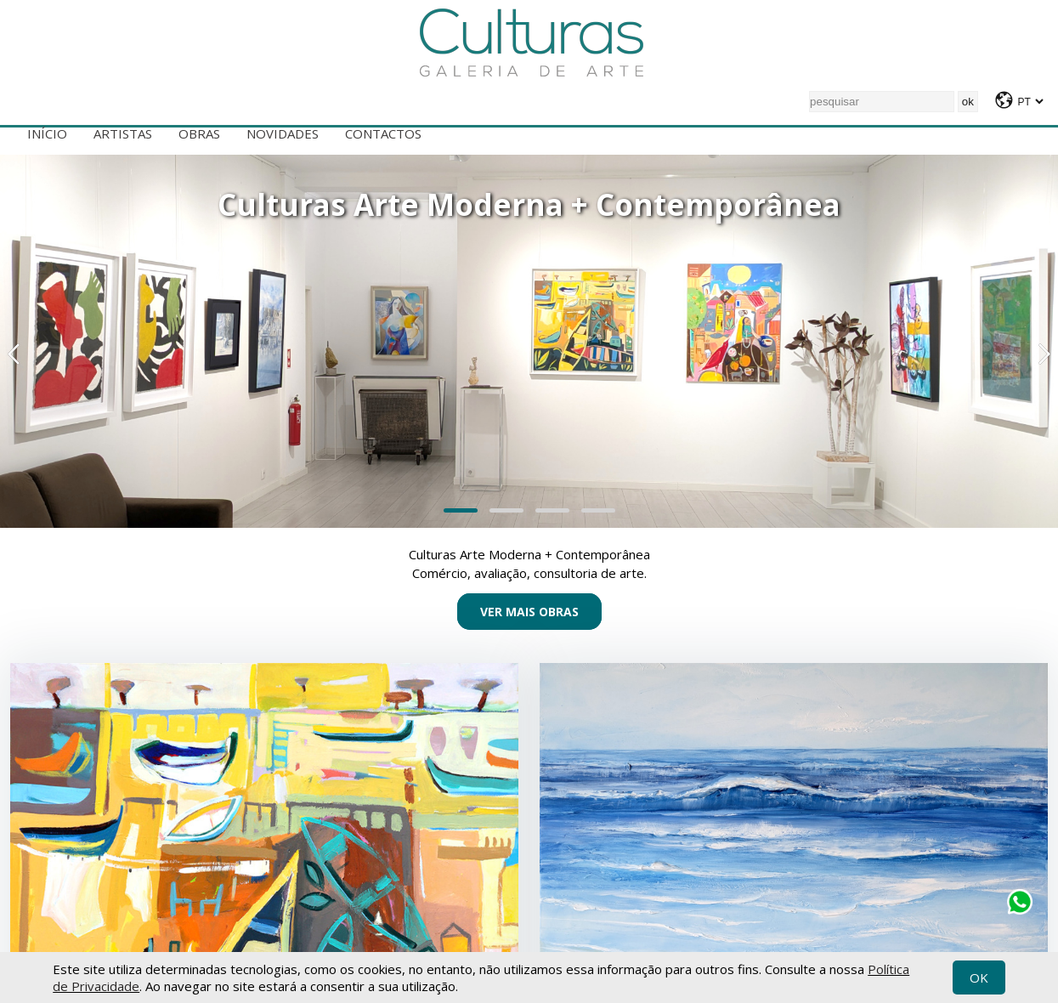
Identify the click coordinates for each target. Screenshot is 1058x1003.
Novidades (282, 133)
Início (47, 133)
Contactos (383, 133)
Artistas (122, 133)
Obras (199, 133)
